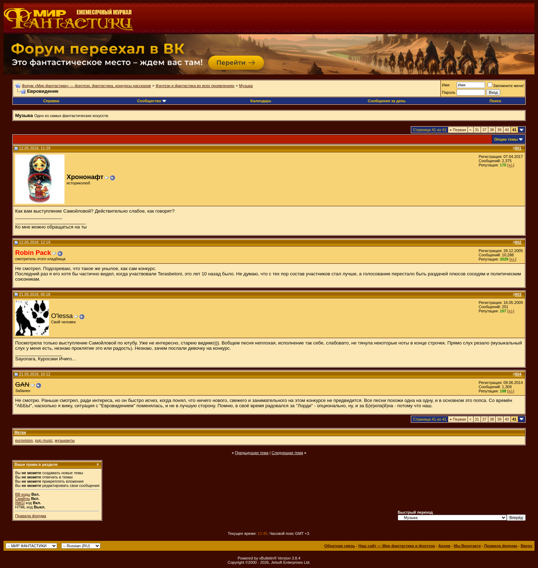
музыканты (65, 440)
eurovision (24, 440)
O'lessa (62, 315)
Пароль (448, 92)
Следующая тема (287, 453)
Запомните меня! (506, 86)
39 (499, 130)
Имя (445, 85)
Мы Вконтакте (467, 546)
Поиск (495, 101)
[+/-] (510, 165)
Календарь (261, 101)
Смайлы (22, 498)
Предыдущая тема (251, 453)
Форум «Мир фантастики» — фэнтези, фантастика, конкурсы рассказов (86, 86)
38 (492, 130)
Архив (444, 546)
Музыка (246, 86)
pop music (43, 440)
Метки (20, 432)
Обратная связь (339, 546)
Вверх (526, 546)
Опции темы (506, 139)
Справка (51, 101)
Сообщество (151, 101)
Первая (458, 130)
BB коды (22, 494)
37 (484, 130)
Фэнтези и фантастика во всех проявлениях (194, 86)
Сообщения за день (387, 101)
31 (477, 130)
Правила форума (30, 516)
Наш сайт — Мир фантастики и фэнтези (396, 546)
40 (507, 130)
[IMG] (20, 503)
